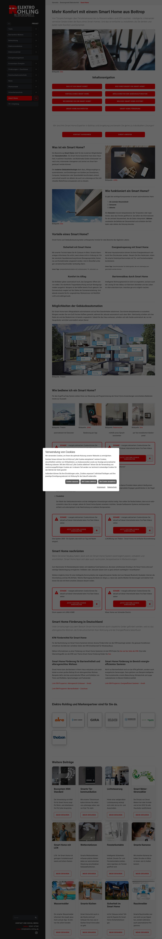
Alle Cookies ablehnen (89, 481)
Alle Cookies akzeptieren (107, 481)
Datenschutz (112, 487)
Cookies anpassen (72, 481)
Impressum (101, 487)
